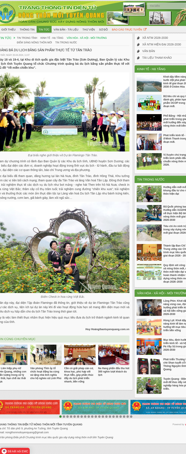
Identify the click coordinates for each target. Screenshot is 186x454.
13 (103, 416)
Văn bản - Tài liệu (66, 29)
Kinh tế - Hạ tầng (52, 38)
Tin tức (44, 29)
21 (131, 416)
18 (120, 416)
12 (99, 416)
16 (113, 416)
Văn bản (146, 51)
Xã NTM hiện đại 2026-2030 (159, 44)
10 (92, 416)
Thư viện (88, 29)
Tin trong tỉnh (27, 38)
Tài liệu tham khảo (154, 57)
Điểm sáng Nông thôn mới (34, 42)
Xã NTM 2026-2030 (152, 37)
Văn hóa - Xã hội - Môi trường (87, 38)
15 (110, 416)
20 (127, 416)
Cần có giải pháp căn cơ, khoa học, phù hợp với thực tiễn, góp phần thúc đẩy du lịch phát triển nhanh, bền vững (78, 375)
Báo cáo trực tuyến (129, 29)
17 (117, 416)
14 (106, 416)
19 (124, 416)
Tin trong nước (66, 42)
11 (96, 416)
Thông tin (27, 29)
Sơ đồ (103, 29)
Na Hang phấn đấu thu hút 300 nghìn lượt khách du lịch (113, 371)
